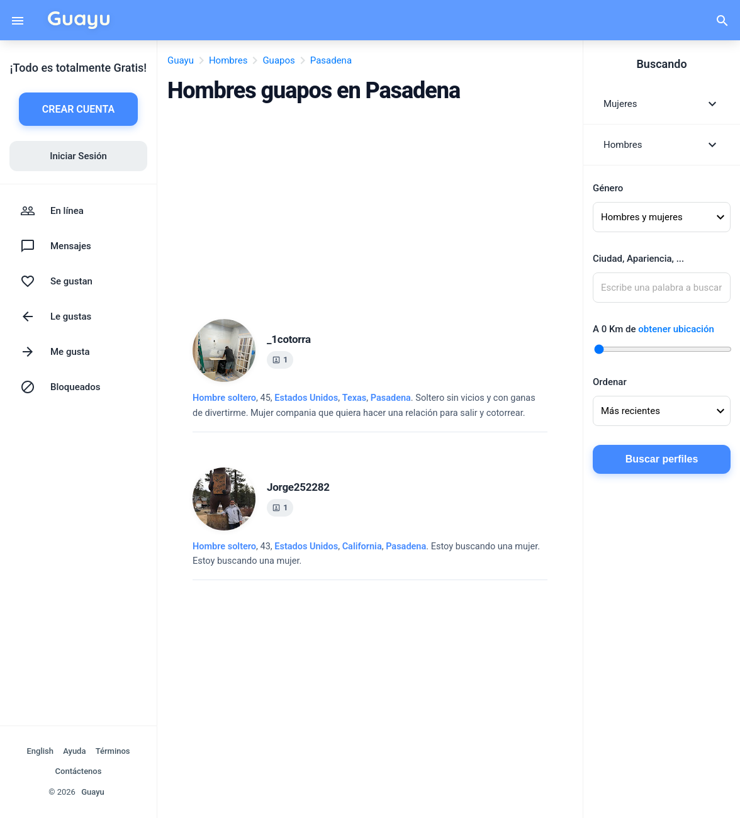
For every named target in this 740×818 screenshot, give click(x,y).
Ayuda (74, 751)
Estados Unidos (306, 398)
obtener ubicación (676, 329)
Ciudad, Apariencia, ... (638, 258)
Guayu (92, 792)
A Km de (653, 329)
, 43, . (366, 553)
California (362, 546)
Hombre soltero (224, 398)
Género (608, 188)
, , (342, 398)
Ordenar (610, 382)
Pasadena (391, 398)
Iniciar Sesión (78, 156)
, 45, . (364, 405)
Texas (354, 398)
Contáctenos (78, 771)
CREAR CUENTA (78, 109)
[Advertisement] (370, 207)
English (39, 751)
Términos (113, 751)
